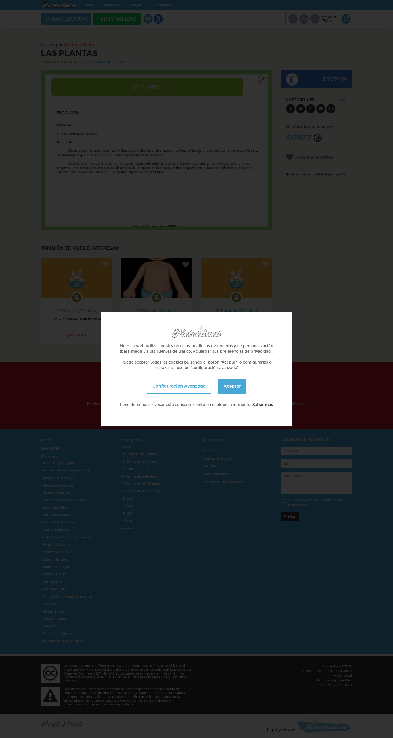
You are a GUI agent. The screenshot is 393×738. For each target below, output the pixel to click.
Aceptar (232, 386)
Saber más (262, 404)
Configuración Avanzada (179, 386)
